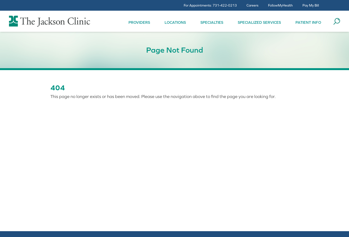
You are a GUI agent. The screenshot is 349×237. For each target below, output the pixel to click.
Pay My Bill (310, 5)
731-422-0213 (225, 5)
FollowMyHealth (280, 5)
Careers (252, 5)
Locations (175, 22)
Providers (139, 22)
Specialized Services (259, 22)
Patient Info (308, 22)
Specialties (211, 22)
